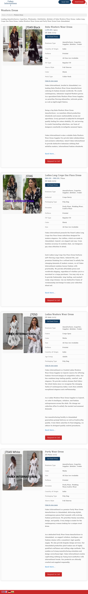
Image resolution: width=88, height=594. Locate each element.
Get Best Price (52, 37)
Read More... (50, 154)
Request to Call (53, 161)
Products (10, 15)
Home (3, 15)
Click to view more (51, 81)
